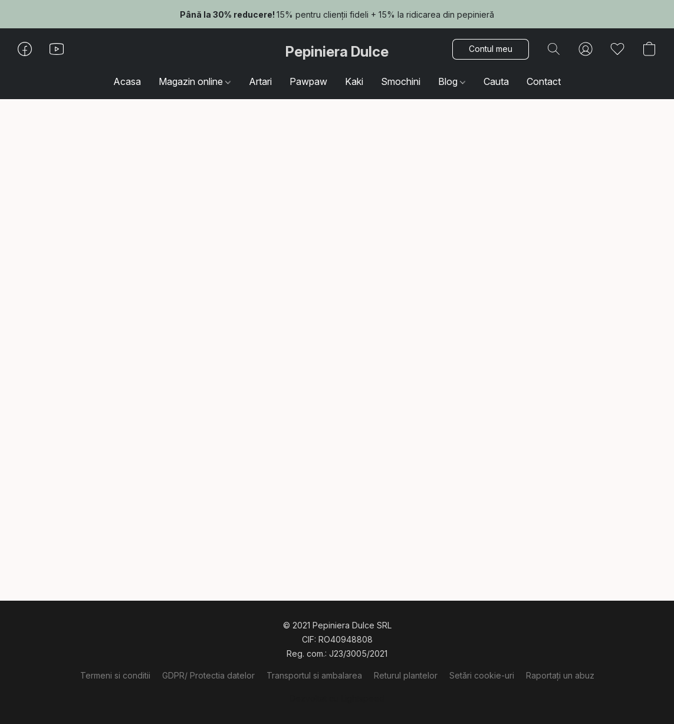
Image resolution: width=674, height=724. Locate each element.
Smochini (400, 81)
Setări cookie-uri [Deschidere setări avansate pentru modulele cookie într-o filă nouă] (481, 675)
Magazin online (195, 81)
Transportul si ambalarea (314, 675)
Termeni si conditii (115, 675)
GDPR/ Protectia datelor (208, 675)
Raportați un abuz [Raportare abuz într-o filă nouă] (560, 675)
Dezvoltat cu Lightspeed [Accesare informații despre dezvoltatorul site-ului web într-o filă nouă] (337, 698)
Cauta (496, 81)
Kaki (354, 81)
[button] (337, 52)
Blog (451, 81)
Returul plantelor (406, 675)
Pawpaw (308, 81)
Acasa (127, 81)
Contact (544, 81)
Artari (260, 81)
